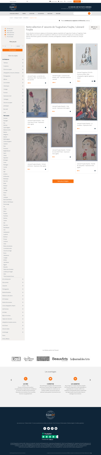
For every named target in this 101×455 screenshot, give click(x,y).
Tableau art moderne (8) (30, 443)
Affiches (5, 79)
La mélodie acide (8, 248)
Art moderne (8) (37, 444)
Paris (5, 146)
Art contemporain (6, 279)
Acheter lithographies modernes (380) (17, 443)
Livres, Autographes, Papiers (8, 305)
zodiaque (6, 197)
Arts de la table (5, 329)
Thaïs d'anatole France (9, 276)
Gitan (5, 274)
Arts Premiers (5, 309)
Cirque (5, 209)
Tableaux (6, 62)
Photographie (5, 289)
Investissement (10, 34)
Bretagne (6, 160)
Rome (5, 253)
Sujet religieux (7, 127)
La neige (5, 190)
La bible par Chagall (8, 271)
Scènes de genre (7, 141)
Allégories (6, 134)
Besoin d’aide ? (29, 423)
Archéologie (5, 332)
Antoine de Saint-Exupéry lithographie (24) (27, 447)
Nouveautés (9, 30)
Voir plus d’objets (63, 181)
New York (6, 181)
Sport (5, 153)
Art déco (5, 174)
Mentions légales (71, 423)
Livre (5, 112)
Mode (5, 183)
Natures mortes (7, 130)
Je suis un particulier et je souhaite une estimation (43, 423)
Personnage (6, 204)
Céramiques (6, 86)
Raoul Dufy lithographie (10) (69, 445)
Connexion (77, 1)
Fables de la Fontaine (8, 269)
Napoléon (6, 157)
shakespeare (6, 232)
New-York (6, 225)
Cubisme (6, 143)
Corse (5, 162)
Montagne (6, 164)
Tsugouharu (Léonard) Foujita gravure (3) (83, 443)
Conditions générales (79, 423)
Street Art (4, 285)
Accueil (11, 17)
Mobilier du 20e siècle (7, 295)
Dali (4, 223)
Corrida (5, 167)
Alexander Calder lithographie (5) (42, 447)
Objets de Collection (7, 319)
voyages (5, 257)
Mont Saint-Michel (8, 199)
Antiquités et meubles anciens (9, 322)
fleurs (5, 195)
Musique (5, 185)
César (5, 243)
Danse (5, 192)
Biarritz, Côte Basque (8, 202)
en (84, 1)
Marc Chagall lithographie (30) (31, 445)
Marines (5, 132)
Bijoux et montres (6, 315)
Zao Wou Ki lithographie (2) (80, 445)
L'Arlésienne (6, 255)
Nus (4, 123)
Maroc (5, 211)
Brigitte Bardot (7, 151)
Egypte (5, 264)
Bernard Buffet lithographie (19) (60, 444)
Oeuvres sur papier (8, 102)
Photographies (7, 76)
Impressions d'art (7, 96)
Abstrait (5, 137)
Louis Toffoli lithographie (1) (57, 445)
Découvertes (5, 282)
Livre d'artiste (7, 82)
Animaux (5, 125)
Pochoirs (6, 92)
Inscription (70, 1)
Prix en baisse (10, 36)
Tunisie (5, 220)
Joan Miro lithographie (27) (15, 444)
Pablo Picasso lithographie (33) (68, 443)
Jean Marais (6, 262)
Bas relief (6, 109)
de (86, 1)
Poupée (5, 213)
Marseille (6, 267)
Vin (4, 206)
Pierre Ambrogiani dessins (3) (72, 444)
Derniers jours (10, 28)
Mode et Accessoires (7, 302)
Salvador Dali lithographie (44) (42, 443)
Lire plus (28, 38)
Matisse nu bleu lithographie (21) (55, 447)
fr (82, 1)
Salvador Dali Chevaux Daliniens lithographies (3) (72, 447)
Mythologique (7, 139)
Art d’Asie (4, 312)
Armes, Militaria (5, 338)
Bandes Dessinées (6, 292)
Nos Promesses (57, 423)
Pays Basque (6, 227)
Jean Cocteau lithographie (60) (27, 444)
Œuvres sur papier (8, 69)
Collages (6, 89)
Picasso (5, 239)
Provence (6, 148)
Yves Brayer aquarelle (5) (19, 445)
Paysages (6, 120)
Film (4, 169)
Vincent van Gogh (7, 250)
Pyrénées (6, 216)
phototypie (6, 105)
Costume (6, 241)
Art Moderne (25, 17)
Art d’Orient (5, 325)
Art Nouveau (6, 176)
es (89, 1)
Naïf (4, 171)
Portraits (5, 118)
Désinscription (64, 423)
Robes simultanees (8, 246)
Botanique (6, 178)
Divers (3, 335)
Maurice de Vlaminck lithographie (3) (44, 445)
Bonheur (5, 236)
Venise (5, 155)
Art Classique (5, 299)
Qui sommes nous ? (21, 423)
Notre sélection (10, 32)
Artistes (5, 260)
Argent (5, 188)
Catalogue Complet (18, 17)
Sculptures (6, 66)
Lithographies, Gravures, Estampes (11, 72)
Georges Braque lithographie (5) (54, 443)
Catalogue (6, 99)
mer (4, 229)
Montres (5, 218)
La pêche (6, 234)
